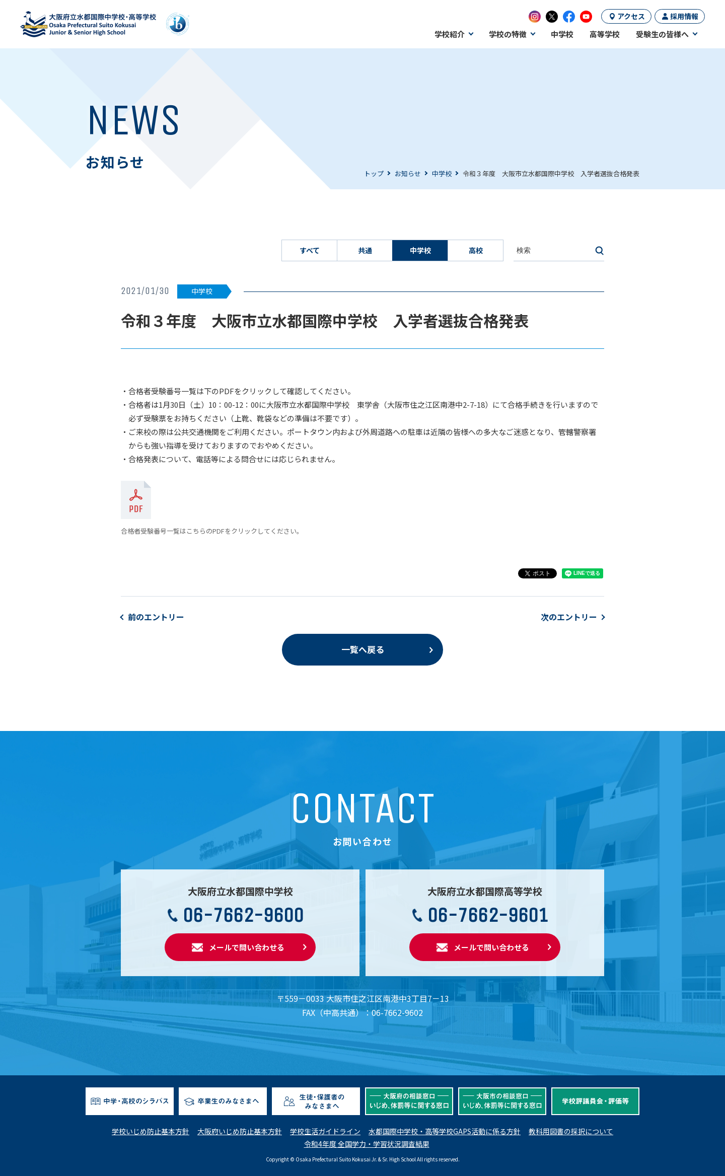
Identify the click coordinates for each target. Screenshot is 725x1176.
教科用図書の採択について (571, 1131)
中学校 (442, 173)
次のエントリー (569, 617)
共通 (365, 250)
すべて (310, 250)
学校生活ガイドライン (325, 1131)
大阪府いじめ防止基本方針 (239, 1131)
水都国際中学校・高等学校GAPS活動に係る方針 (445, 1131)
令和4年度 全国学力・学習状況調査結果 (366, 1144)
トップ (374, 173)
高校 (476, 250)
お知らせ (408, 173)
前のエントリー (156, 617)
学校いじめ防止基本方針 (150, 1131)
